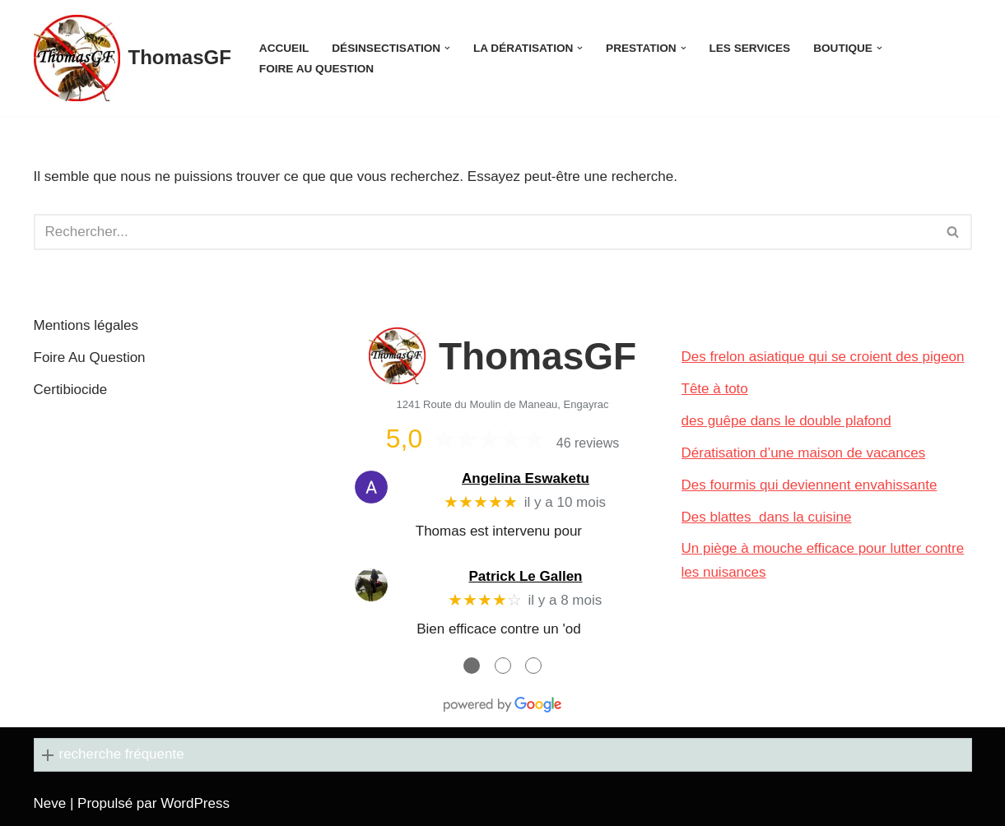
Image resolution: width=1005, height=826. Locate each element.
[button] (447, 48)
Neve (50, 803)
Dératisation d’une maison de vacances (804, 453)
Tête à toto (715, 389)
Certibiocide (71, 389)
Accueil (284, 48)
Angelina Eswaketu (525, 478)
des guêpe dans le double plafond (786, 421)
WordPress (195, 803)
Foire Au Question (316, 69)
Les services (750, 48)
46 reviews (587, 443)
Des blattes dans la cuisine (767, 517)
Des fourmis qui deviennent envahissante (810, 485)
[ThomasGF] (132, 58)
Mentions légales (86, 325)
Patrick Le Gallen (526, 576)
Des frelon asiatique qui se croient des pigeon (823, 356)
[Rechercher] (484, 232)
